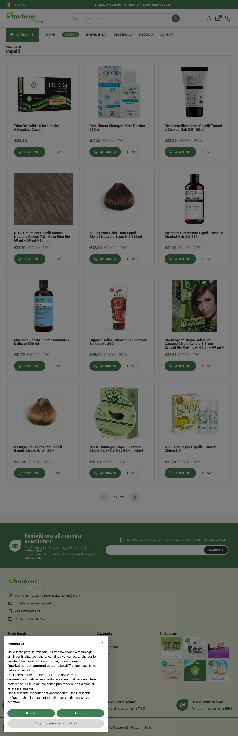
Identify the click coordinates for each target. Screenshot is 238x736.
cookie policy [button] (24, 670)
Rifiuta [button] (31, 713)
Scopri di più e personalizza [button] (55, 723)
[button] (102, 643)
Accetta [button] (80, 713)
